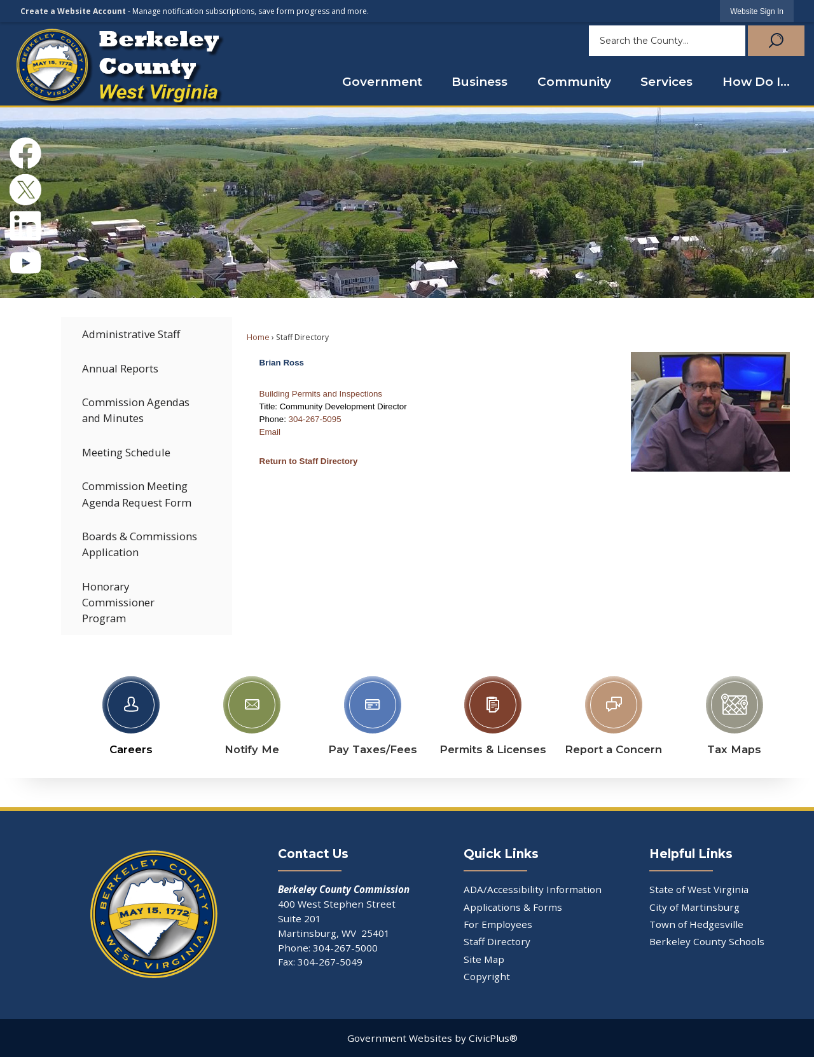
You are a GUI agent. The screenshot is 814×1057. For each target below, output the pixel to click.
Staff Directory (497, 941)
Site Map (484, 959)
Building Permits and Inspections (320, 394)
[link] (757, 11)
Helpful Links (691, 854)
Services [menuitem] (666, 81)
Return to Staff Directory (308, 461)
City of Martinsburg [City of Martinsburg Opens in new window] (694, 907)
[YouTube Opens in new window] (25, 262)
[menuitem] (146, 334)
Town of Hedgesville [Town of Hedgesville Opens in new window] (696, 924)
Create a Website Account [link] (73, 11)
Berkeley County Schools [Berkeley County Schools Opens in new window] (706, 941)
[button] (774, 40)
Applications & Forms (513, 907)
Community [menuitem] (574, 81)
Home (258, 337)
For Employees (498, 924)
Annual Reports (120, 368)
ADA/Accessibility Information (533, 889)
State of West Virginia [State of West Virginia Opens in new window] (698, 889)
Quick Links (501, 854)
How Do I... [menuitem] (756, 81)
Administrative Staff (131, 334)
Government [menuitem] (382, 81)
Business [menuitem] (479, 81)
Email (269, 432)
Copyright (487, 976)
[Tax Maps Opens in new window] (734, 713)
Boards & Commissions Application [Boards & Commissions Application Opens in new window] (139, 544)
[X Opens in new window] (25, 190)
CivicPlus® (493, 1038)
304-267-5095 (315, 419)
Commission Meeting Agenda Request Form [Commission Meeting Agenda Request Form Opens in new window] (136, 494)
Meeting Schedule (126, 452)
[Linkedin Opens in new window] (25, 226)
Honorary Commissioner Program (118, 602)
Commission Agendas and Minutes (136, 410)
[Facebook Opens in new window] (25, 153)
